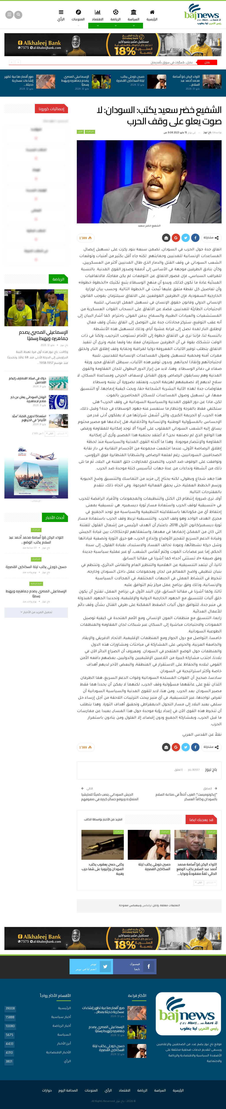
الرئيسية (153, 15)
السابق (210, 882)
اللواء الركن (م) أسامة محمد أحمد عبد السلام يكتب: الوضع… (36, 539)
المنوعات (77, 15)
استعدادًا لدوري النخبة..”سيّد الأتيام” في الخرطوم (29, 418)
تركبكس (146, 905)
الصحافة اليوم (68, 1090)
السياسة (135, 15)
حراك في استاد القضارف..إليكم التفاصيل (27, 380)
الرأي (59, 15)
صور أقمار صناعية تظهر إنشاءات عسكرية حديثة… (18, 80)
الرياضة (116, 15)
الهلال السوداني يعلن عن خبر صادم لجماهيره (28, 399)
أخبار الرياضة (61, 291)
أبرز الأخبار (64, 1044)
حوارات (47, 1090)
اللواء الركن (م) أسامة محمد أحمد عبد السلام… (186, 80)
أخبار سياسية (61, 1017)
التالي (198, 882)
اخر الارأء (90, 132)
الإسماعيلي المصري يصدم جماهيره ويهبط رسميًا (75, 80)
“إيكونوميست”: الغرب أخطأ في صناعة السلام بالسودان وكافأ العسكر (186, 796)
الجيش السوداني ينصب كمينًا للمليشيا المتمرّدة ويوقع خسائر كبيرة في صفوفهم (110, 796)
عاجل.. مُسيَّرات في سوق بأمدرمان (172, 62)
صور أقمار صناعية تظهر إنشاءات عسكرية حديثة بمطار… (103, 1010)
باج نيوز (120, 1101)
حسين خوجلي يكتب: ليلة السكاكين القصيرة (130, 78)
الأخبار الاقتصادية (58, 1053)
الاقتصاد (97, 15)
